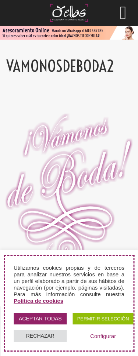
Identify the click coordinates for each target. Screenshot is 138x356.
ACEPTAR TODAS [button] (40, 319)
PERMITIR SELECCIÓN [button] (103, 319)
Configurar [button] (103, 336)
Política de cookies (38, 301)
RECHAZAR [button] (40, 336)
